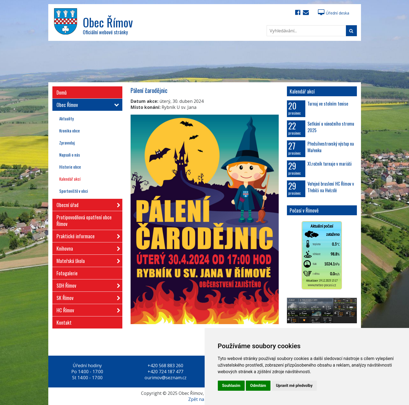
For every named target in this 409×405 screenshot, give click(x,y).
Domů (62, 92)
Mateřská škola (87, 259)
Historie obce (70, 167)
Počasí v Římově (304, 210)
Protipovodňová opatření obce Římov (84, 220)
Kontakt (64, 322)
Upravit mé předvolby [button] (294, 385)
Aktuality (66, 118)
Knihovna (87, 247)
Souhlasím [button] (231, 385)
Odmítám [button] (258, 385)
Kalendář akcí (69, 179)
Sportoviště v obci (73, 191)
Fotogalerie (67, 273)
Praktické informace (87, 235)
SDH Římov (87, 284)
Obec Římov (87, 105)
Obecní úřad (87, 203)
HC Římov (87, 309)
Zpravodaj (67, 143)
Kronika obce (69, 131)
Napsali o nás (69, 155)
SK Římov (87, 296)
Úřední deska (333, 13)
